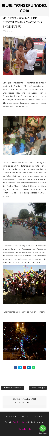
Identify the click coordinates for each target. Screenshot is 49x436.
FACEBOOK (10, 416)
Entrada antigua (37, 388)
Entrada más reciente (13, 388)
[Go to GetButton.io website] (43, 433)
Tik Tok (25, 416)
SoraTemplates (20, 422)
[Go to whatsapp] (42, 428)
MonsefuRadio (24, 429)
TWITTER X (38, 416)
